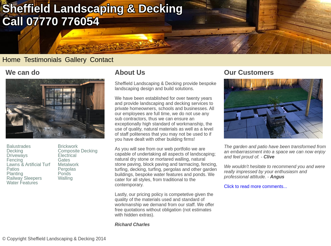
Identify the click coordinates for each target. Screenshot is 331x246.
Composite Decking (77, 150)
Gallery (76, 59)
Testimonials (43, 59)
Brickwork (67, 146)
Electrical (67, 155)
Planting (15, 173)
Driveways (17, 155)
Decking (15, 150)
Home (11, 59)
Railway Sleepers (24, 178)
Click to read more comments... (255, 186)
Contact (101, 59)
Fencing (15, 160)
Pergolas (67, 169)
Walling (65, 178)
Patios (13, 169)
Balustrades (19, 146)
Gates (64, 160)
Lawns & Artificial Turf (28, 164)
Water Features (22, 182)
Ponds (64, 173)
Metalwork (68, 164)
